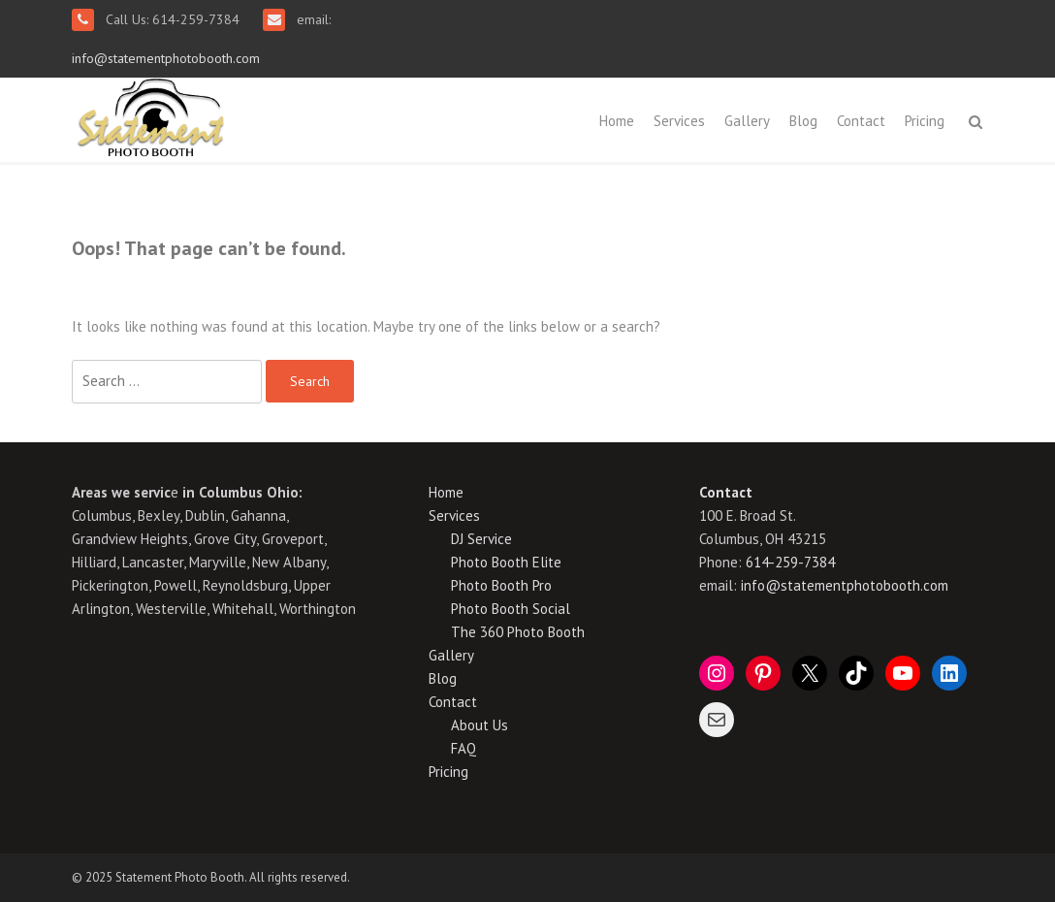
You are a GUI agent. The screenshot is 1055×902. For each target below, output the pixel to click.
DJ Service (481, 539)
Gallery (747, 121)
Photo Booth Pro (501, 585)
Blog (803, 121)
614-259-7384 (790, 562)
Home (616, 121)
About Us (479, 725)
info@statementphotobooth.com (166, 58)
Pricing (924, 121)
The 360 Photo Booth (518, 632)
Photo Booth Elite (506, 562)
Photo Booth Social (510, 608)
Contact (861, 121)
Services (679, 121)
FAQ (463, 748)
